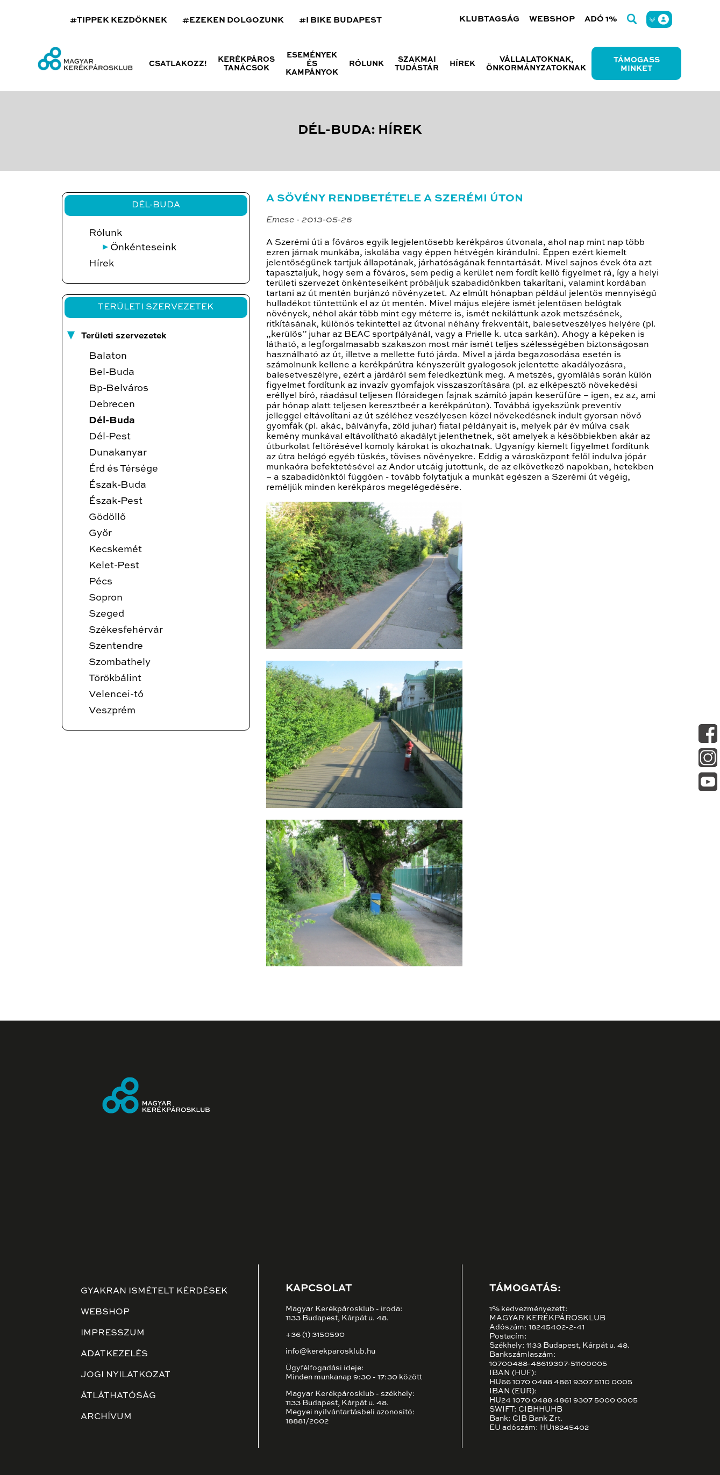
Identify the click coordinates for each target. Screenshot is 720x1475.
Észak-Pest (115, 501)
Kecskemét (115, 549)
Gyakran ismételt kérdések (154, 1291)
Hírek (462, 64)
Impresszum (113, 1333)
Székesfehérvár (126, 630)
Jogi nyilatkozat (125, 1375)
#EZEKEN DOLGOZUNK (233, 20)
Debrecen (112, 404)
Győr (100, 533)
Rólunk (105, 233)
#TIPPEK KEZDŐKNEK (118, 20)
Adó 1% (600, 19)
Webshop (552, 19)
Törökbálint (115, 678)
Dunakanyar (118, 453)
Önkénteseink (143, 247)
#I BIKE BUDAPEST (340, 20)
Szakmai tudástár (417, 64)
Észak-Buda (117, 485)
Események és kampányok (312, 64)
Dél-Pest (110, 437)
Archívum (106, 1417)
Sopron (106, 598)
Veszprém (112, 710)
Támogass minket (637, 64)
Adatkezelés (114, 1354)
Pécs (100, 582)
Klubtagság (489, 19)
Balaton (108, 356)
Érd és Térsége (123, 469)
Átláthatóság (118, 1396)
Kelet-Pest (114, 565)
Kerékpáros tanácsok (246, 64)
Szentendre (116, 646)
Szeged (106, 614)
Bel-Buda (111, 372)
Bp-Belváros (118, 388)
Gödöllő (107, 517)
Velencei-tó (116, 694)
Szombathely (120, 662)
